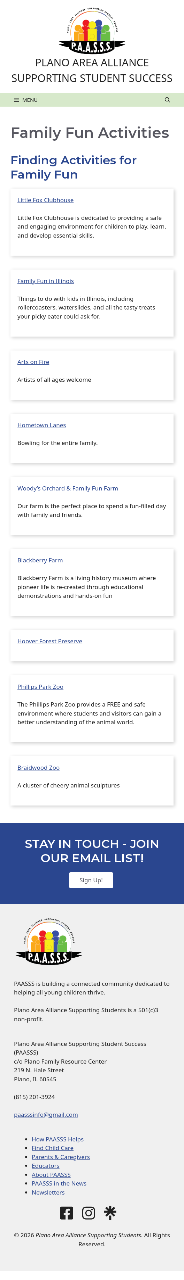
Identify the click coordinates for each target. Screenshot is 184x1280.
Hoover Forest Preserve (49, 641)
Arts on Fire (33, 362)
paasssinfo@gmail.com (46, 1114)
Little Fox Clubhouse (45, 200)
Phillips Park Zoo (40, 687)
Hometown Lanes (41, 425)
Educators (46, 1166)
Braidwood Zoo (38, 767)
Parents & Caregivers (61, 1157)
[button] (167, 100)
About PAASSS (51, 1175)
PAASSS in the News (59, 1183)
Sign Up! (91, 880)
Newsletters (48, 1192)
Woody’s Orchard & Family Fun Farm (67, 488)
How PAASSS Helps (58, 1139)
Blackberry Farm (40, 560)
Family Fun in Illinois (45, 281)
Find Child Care (53, 1148)
